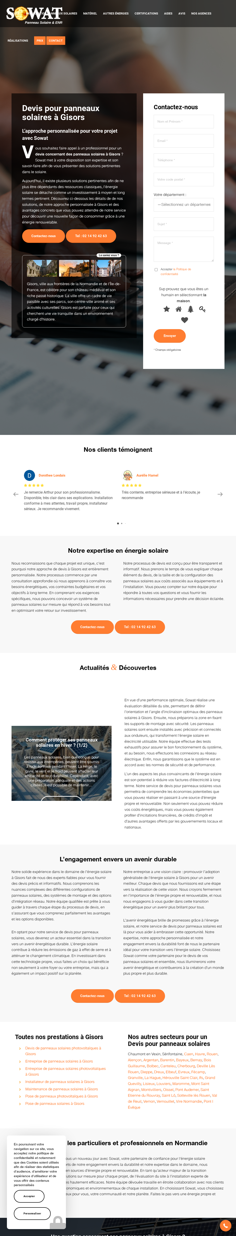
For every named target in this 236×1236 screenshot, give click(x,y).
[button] (225, 1225)
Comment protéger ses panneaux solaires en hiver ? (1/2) (62, 736)
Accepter (29, 1196)
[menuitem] (14, 13)
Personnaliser (32, 1213)
